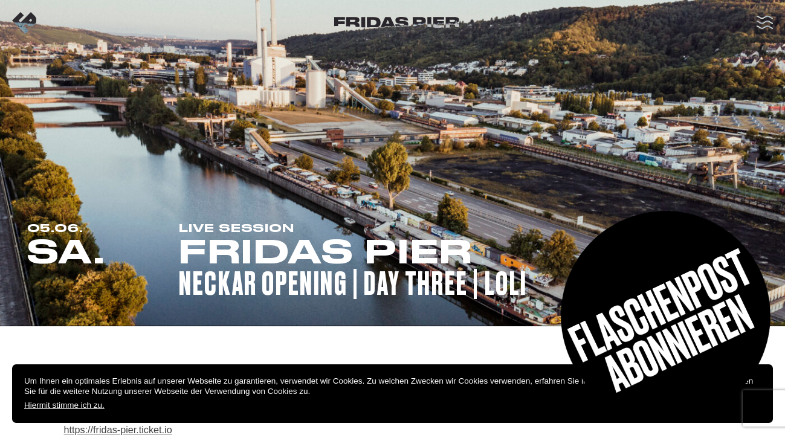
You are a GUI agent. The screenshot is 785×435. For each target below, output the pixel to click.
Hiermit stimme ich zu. (64, 405)
